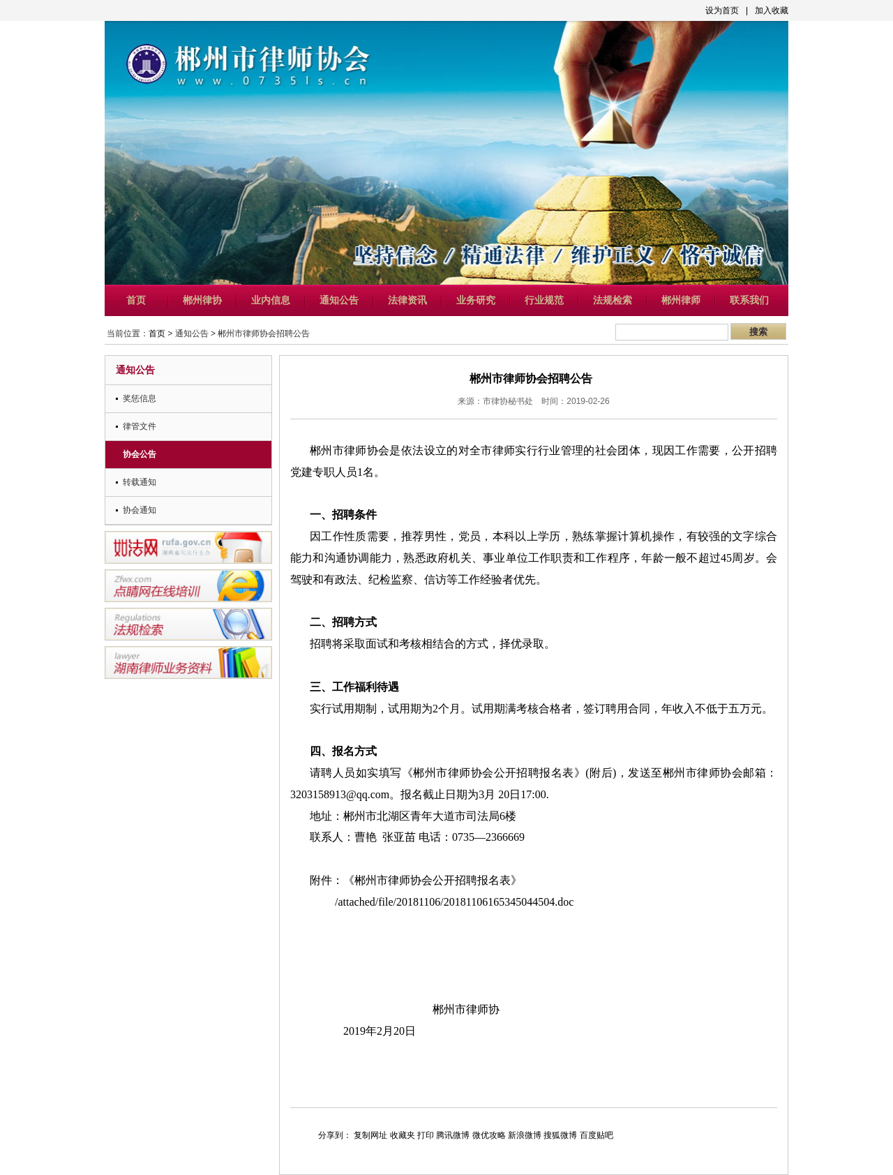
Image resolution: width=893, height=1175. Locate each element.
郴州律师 (680, 300)
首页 (136, 300)
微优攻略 (489, 1135)
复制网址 (370, 1135)
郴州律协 (202, 300)
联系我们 (749, 300)
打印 (425, 1135)
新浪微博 (524, 1135)
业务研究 (475, 300)
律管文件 (139, 426)
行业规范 (544, 300)
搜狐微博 (560, 1135)
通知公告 (339, 300)
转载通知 (139, 482)
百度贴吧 (596, 1135)
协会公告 (139, 454)
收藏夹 (402, 1135)
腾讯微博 (453, 1135)
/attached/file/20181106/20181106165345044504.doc (454, 902)
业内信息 (270, 300)
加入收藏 (771, 10)
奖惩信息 (139, 398)
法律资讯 (407, 300)
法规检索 (612, 300)
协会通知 (139, 510)
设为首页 (722, 10)
